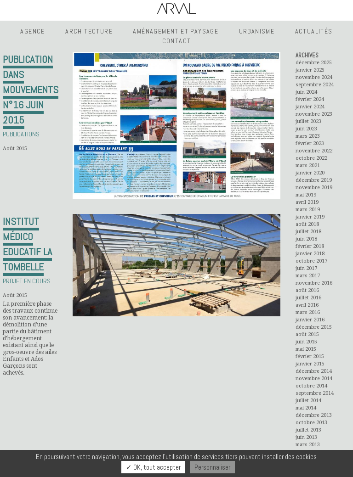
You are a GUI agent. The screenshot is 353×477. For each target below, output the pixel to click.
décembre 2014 (314, 371)
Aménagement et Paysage (175, 31)
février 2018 (310, 246)
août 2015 (307, 334)
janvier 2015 (310, 364)
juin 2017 (306, 268)
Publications (21, 134)
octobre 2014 (311, 386)
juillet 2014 (308, 401)
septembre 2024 (315, 85)
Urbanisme (257, 31)
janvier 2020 (310, 173)
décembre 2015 (314, 327)
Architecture (89, 31)
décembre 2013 (314, 415)
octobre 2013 (311, 423)
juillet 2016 (308, 298)
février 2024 (310, 99)
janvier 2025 (310, 70)
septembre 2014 (315, 393)
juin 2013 (306, 437)
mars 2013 (308, 445)
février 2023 (310, 143)
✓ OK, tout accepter (153, 467)
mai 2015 (306, 349)
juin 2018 (306, 239)
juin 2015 (306, 342)
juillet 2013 (308, 430)
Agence (32, 31)
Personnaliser (212, 467)
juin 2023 (306, 129)
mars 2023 (308, 136)
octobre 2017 (311, 261)
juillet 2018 (308, 232)
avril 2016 (307, 305)
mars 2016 (308, 312)
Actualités (314, 31)
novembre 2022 (314, 151)
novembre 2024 (314, 77)
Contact (176, 41)
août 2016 (307, 290)
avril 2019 (307, 202)
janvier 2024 (310, 107)
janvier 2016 (310, 320)
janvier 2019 (310, 217)
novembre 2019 (314, 188)
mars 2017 (308, 276)
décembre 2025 (314, 63)
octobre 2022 (311, 158)
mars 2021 (308, 165)
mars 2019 (308, 210)
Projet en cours (27, 281)
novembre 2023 (314, 114)
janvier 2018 (310, 254)
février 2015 (310, 356)
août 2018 (307, 224)
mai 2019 (306, 195)
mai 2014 (306, 408)
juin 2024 (306, 92)
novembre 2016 (314, 283)
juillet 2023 (308, 121)
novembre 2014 (314, 379)
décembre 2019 (314, 180)
